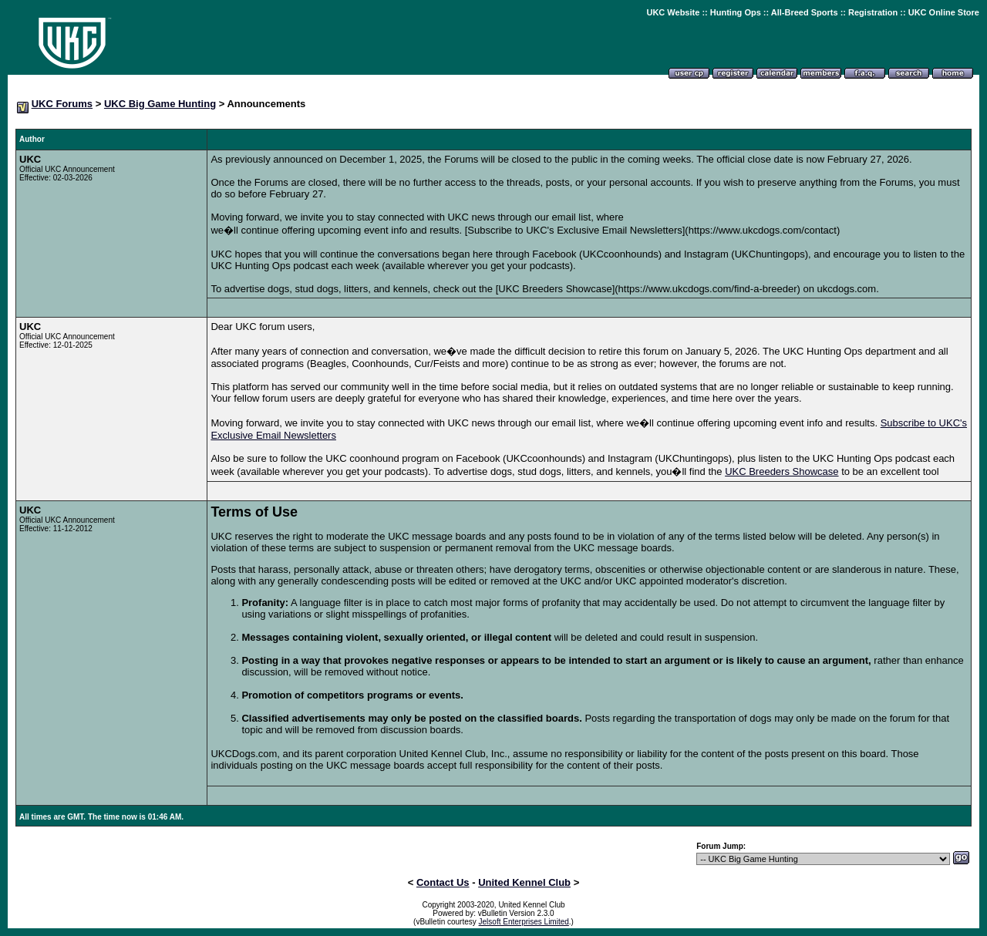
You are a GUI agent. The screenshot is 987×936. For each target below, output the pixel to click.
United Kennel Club (524, 882)
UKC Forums (62, 103)
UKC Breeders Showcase (781, 471)
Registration (873, 12)
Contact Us (443, 882)
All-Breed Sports (804, 12)
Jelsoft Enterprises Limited (524, 921)
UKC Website (672, 12)
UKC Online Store (943, 12)
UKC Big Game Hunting (160, 103)
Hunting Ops (735, 12)
